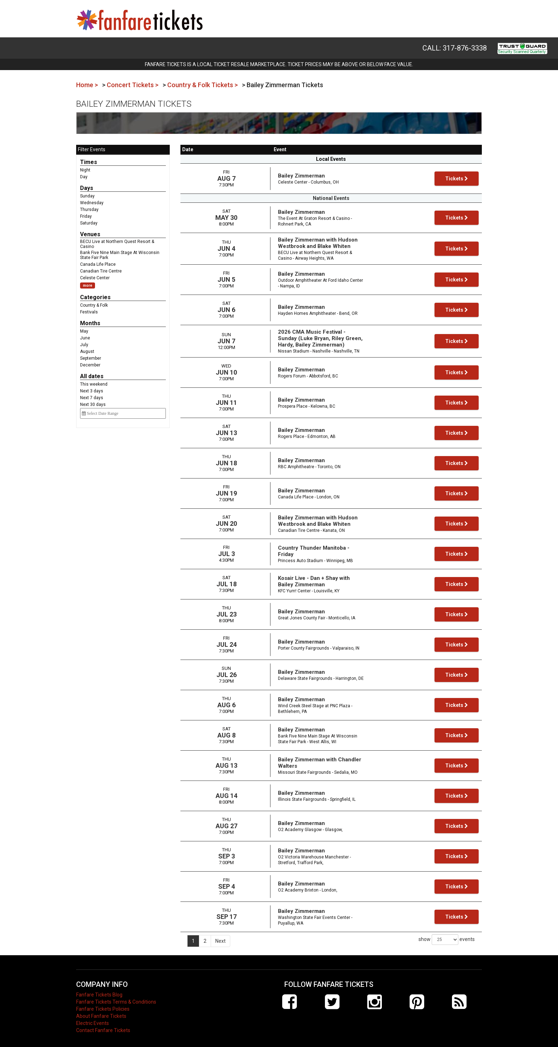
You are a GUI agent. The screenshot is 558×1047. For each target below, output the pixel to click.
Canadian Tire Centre (101, 271)
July (84, 344)
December (90, 365)
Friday (86, 216)
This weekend (93, 384)
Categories (95, 297)
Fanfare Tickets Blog (99, 991)
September (90, 358)
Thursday (89, 209)
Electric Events (92, 1019)
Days (86, 188)
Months (90, 323)
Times (88, 162)
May (84, 331)
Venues (90, 234)
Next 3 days (91, 390)
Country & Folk (94, 305)
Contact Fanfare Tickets (103, 1027)
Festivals (89, 312)
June (85, 337)
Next (220, 937)
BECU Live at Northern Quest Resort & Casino (117, 244)
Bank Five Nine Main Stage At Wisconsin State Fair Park (119, 255)
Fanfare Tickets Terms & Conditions (116, 998)
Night (85, 170)
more (87, 285)
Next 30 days (93, 404)
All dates (92, 376)
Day (84, 176)
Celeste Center (95, 277)
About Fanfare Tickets (101, 1012)
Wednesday (92, 202)
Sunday (87, 196)
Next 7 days (91, 397)
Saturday (89, 223)
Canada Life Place (98, 264)
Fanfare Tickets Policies (103, 1005)
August (87, 351)
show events (446, 936)
